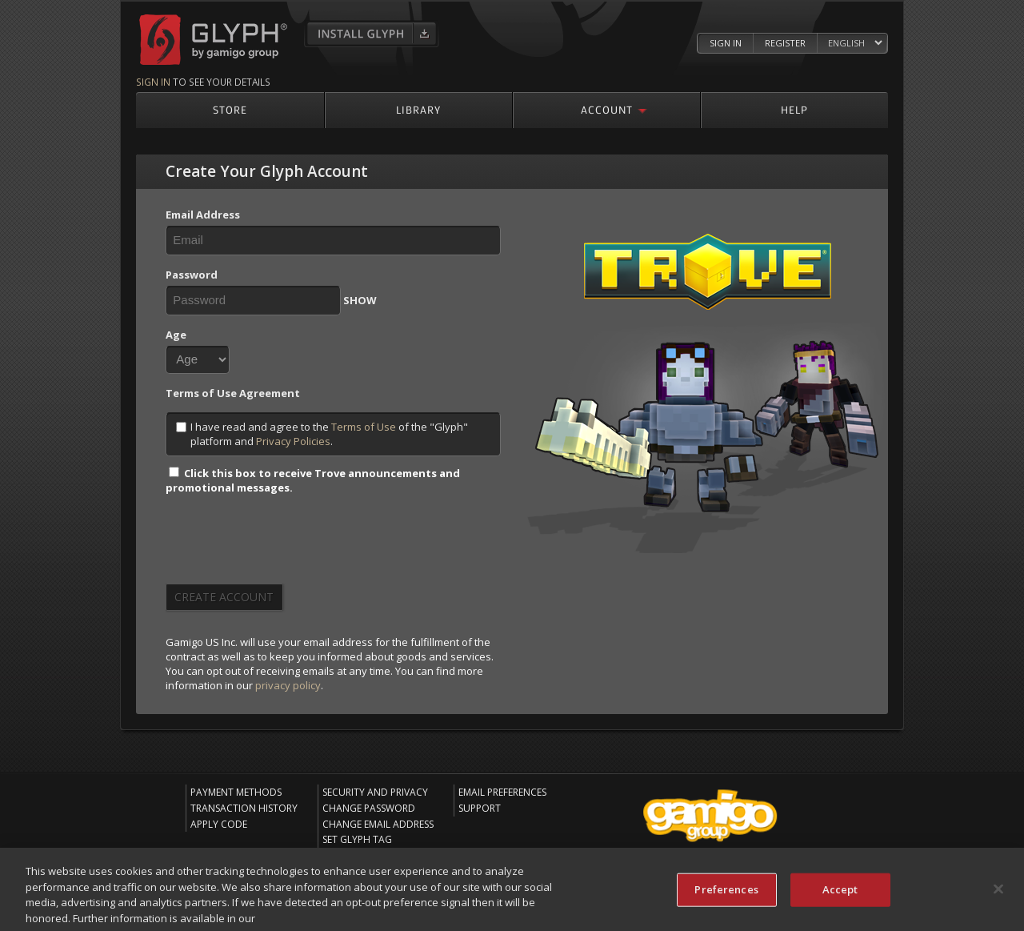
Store (230, 109)
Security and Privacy (375, 792)
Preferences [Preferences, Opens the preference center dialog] (726, 892)
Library (418, 109)
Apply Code (218, 824)
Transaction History (244, 808)
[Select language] (855, 43)
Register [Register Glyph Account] (785, 43)
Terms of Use (363, 426)
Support (479, 808)
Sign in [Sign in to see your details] (153, 81)
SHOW (360, 300)
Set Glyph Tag (357, 839)
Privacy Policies (293, 441)
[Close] (998, 892)
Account (607, 109)
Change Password (368, 808)
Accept (840, 892)
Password (192, 274)
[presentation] (287, 544)
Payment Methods (236, 792)
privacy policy (288, 685)
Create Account (224, 596)
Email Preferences (502, 792)
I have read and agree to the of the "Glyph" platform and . (322, 433)
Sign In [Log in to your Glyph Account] (726, 43)
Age (176, 334)
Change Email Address (378, 824)
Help (794, 109)
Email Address (203, 214)
